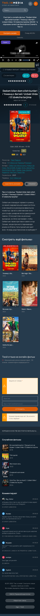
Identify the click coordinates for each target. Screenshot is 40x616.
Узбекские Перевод (16, 163)
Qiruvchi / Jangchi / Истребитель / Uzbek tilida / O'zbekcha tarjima (20, 551)
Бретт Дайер (16, 170)
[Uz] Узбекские (15, 178)
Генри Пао (21, 172)
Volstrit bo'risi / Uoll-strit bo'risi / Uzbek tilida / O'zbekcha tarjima (20, 576)
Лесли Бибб (11, 168)
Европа (5, 563)
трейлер (31, 184)
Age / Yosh (20, 607)
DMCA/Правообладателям (20, 594)
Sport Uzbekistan (9, 507)
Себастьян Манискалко (17, 166)
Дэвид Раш (30, 168)
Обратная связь (20, 600)
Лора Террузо (16, 160)
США (12, 147)
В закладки (9, 75)
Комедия (28, 163)
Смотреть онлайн (12, 184)
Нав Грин (13, 172)
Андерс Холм (20, 168)
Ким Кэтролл (6, 170)
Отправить (20, 409)
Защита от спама (15, 381)
